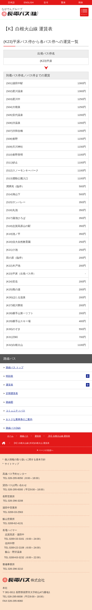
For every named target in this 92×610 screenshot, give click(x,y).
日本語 (11, 2)
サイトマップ (12, 463)
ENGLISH (29, 2)
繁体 (63, 2)
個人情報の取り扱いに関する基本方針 (25, 459)
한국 (46, 2)
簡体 (80, 2)
